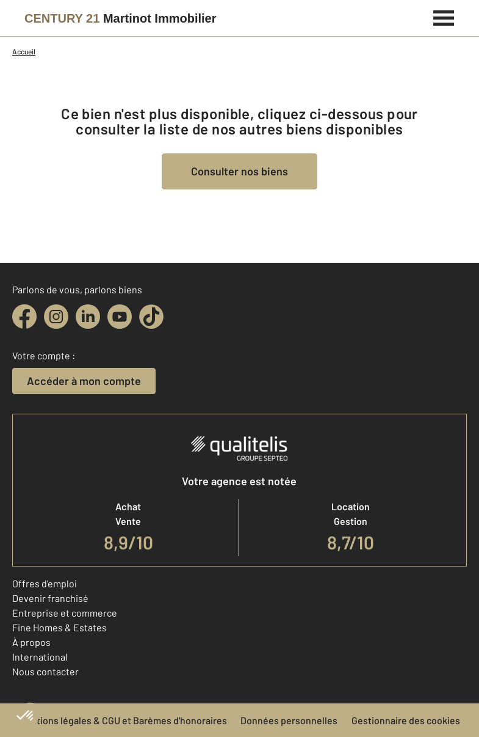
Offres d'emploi (44, 583)
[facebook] (24, 316)
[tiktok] (151, 316)
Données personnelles (288, 720)
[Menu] (444, 16)
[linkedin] (88, 316)
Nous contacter (45, 671)
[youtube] (119, 316)
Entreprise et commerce (64, 612)
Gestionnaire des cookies (405, 720)
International (40, 656)
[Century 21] (120, 18)
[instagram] (56, 316)
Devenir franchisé (50, 598)
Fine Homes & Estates (59, 627)
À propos (31, 642)
